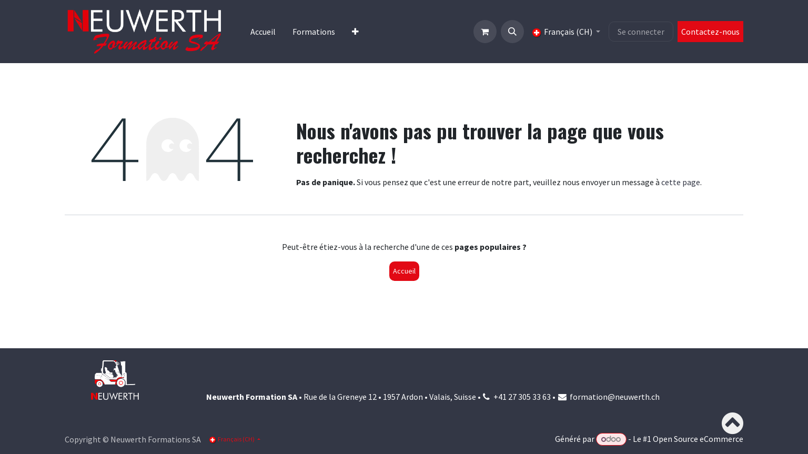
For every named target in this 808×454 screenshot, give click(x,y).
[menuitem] (263, 31)
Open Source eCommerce (698, 438)
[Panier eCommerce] (485, 31)
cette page (680, 182)
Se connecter (641, 31)
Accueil (404, 271)
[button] (512, 31)
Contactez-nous (710, 31)
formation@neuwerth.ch (615, 396)
